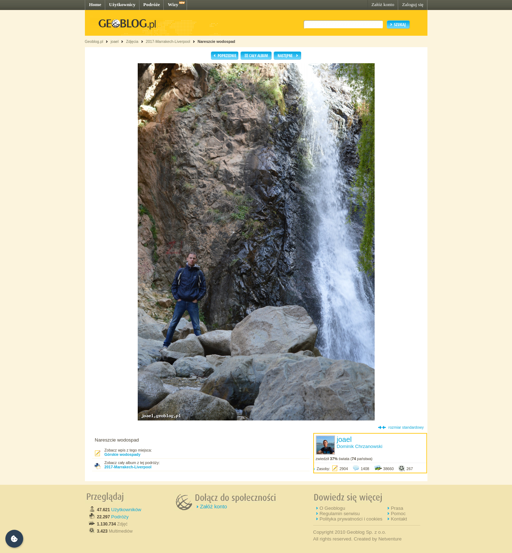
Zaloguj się (413, 4)
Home (95, 4)
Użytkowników (126, 509)
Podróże (151, 4)
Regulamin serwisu (339, 513)
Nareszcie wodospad (216, 41)
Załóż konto (382, 4)
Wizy (173, 4)
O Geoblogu (332, 508)
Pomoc (398, 513)
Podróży (120, 516)
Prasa (397, 508)
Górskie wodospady (123, 454)
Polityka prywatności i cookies (350, 519)
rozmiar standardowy (406, 427)
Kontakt (399, 519)
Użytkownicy (122, 4)
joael (115, 41)
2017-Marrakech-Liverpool (168, 41)
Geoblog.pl (94, 41)
